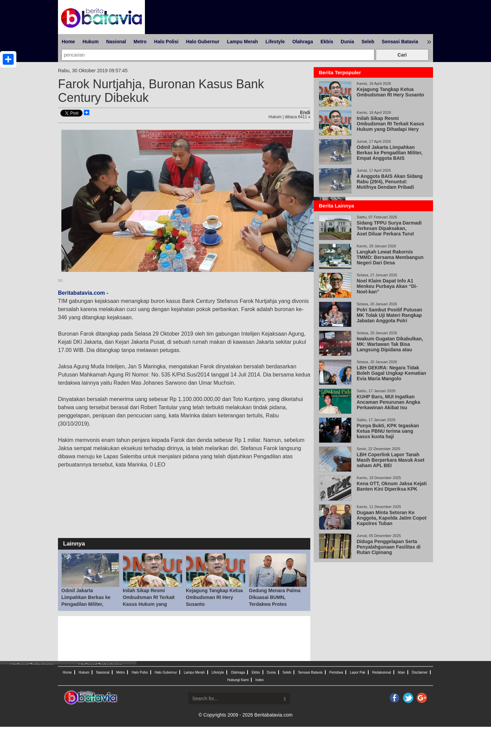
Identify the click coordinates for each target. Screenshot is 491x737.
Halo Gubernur (202, 41)
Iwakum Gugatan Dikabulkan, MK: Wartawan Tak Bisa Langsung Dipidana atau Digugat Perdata (390, 347)
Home (68, 41)
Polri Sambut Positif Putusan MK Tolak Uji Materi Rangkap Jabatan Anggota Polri (389, 315)
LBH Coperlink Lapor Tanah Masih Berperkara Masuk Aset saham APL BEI (391, 460)
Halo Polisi (166, 41)
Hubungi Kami (238, 680)
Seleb (367, 41)
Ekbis (327, 41)
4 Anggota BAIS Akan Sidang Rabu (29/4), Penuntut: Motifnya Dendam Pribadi (389, 181)
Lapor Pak (358, 672)
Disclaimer (420, 672)
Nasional (116, 41)
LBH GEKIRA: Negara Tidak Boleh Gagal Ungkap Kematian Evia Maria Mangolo (391, 373)
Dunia (347, 41)
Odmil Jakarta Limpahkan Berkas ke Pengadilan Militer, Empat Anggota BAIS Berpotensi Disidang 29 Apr (390, 155)
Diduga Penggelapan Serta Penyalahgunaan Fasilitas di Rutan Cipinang (389, 547)
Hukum (91, 41)
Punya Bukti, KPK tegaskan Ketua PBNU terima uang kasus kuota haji (388, 431)
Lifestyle (275, 41)
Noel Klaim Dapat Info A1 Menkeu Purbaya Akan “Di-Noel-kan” (387, 286)
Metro (140, 41)
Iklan (401, 672)
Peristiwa (336, 672)
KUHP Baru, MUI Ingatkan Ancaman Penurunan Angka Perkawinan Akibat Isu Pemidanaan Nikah (388, 405)
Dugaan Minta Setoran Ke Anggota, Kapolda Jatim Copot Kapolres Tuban (392, 518)
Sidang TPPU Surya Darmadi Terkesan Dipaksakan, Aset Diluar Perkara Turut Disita (389, 231)
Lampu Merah (242, 41)
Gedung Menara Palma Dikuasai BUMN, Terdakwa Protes (274, 597)
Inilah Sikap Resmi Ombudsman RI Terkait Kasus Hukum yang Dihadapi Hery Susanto (390, 126)
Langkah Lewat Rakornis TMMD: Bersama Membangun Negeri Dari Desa (390, 257)
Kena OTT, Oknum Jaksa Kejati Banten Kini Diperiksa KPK (392, 486)
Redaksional (381, 672)
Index (259, 680)
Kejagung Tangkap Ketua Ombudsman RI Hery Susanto (214, 597)
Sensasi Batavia (400, 41)
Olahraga (302, 41)
